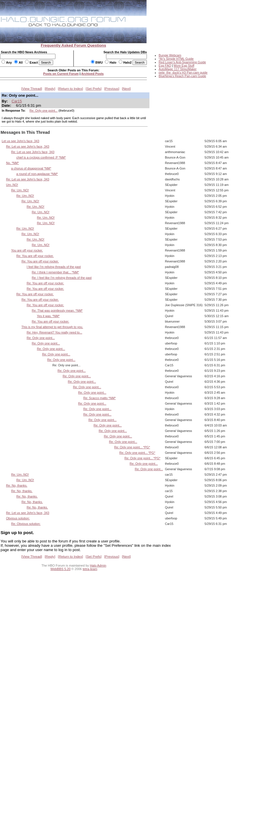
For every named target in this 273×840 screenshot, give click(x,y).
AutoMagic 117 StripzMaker (178, 69)
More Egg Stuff (184, 65)
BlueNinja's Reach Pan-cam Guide (182, 76)
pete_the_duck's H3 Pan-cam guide (183, 72)
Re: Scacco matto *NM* (99, 398)
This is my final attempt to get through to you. (52, 327)
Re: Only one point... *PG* (132, 447)
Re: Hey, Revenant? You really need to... (54, 332)
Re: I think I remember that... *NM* (55, 272)
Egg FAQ (165, 65)
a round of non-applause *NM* (37, 174)
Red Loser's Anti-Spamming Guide (182, 62)
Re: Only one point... (44, 110)
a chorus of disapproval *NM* (31, 168)
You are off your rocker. (27, 250)
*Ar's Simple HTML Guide (176, 58)
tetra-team (90, 569)
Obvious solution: (18, 518)
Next (126, 89)
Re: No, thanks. (16, 485)
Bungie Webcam (170, 55)
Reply (50, 89)
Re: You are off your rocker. (35, 256)
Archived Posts (92, 73)
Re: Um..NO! (20, 190)
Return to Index (70, 89)
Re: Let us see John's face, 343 (27, 146)
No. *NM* (12, 163)
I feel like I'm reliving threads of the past (54, 266)
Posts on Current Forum (61, 73)
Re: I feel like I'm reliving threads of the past (62, 277)
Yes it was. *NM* (48, 316)
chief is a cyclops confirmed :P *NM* (41, 157)
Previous (111, 89)
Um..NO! (12, 184)
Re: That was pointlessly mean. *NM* (57, 310)
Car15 (16, 101)
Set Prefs (93, 89)
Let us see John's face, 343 (20, 141)
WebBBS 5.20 (61, 569)
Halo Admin (98, 565)
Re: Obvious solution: (26, 523)
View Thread (31, 89)
